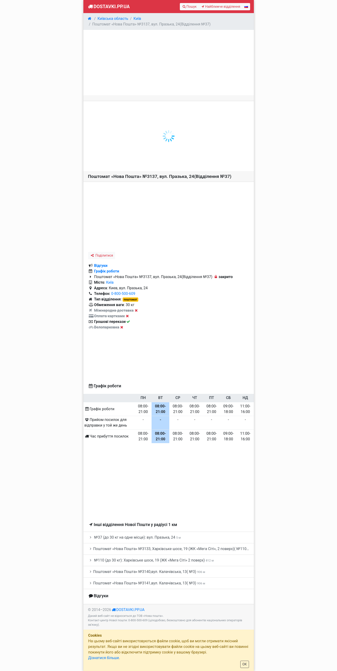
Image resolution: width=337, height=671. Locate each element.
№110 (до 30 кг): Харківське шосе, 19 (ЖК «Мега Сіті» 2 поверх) (151, 560)
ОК (244, 664)
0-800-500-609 (123, 293)
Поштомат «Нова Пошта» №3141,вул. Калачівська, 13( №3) (146, 583)
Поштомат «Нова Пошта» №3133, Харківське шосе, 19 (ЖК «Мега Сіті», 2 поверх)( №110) (171, 549)
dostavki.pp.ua (130, 609)
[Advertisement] (168, 62)
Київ (110, 282)
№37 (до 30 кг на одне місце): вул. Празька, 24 (134, 537)
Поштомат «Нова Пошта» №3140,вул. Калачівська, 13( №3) (146, 571)
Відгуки (100, 265)
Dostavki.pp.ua (108, 6)
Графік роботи (106, 271)
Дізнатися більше (103, 658)
